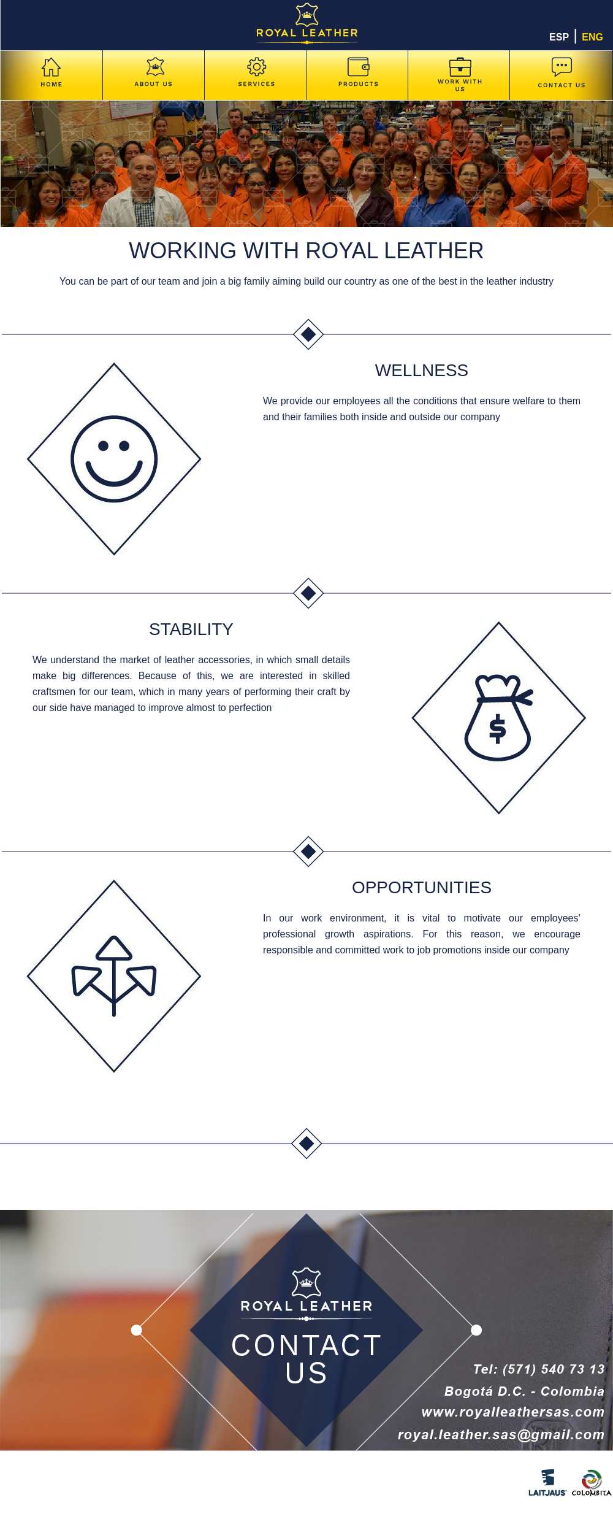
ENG (592, 37)
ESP (559, 37)
